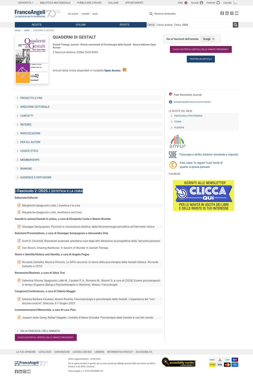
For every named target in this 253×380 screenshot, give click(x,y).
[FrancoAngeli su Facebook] (222, 14)
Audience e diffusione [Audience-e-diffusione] (36, 177)
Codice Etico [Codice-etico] (29, 151)
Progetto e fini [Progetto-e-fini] (31, 98)
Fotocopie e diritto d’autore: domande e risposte (209, 154)
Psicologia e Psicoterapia (188, 116)
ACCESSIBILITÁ (144, 352)
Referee (26, 124)
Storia (177, 122)
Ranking (26, 168)
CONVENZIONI (62, 352)
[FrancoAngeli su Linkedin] (227, 14)
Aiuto (95, 13)
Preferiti (211, 2)
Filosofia (179, 127)
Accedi (195, 2)
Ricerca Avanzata (165, 13)
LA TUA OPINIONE (26, 352)
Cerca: (151, 24)
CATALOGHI (44, 352)
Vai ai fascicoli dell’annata (182, 39)
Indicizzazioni (30, 133)
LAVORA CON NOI (82, 352)
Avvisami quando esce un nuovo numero (192, 102)
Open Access (112, 70)
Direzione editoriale (35, 106)
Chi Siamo (73, 13)
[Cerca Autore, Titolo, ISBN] (194, 25)
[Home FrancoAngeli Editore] (38, 14)
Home (17, 30)
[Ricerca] (235, 25)
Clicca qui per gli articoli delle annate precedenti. (201, 49)
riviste (26, 30)
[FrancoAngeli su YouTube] (236, 14)
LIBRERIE (99, 352)
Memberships (29, 160)
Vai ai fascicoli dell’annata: (40, 331)
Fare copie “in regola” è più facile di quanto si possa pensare (201, 165)
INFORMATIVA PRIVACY (120, 352)
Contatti (85, 13)
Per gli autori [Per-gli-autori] (30, 142)
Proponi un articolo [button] (201, 59)
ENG (180, 2)
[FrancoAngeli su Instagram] (232, 14)
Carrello (227, 2)
